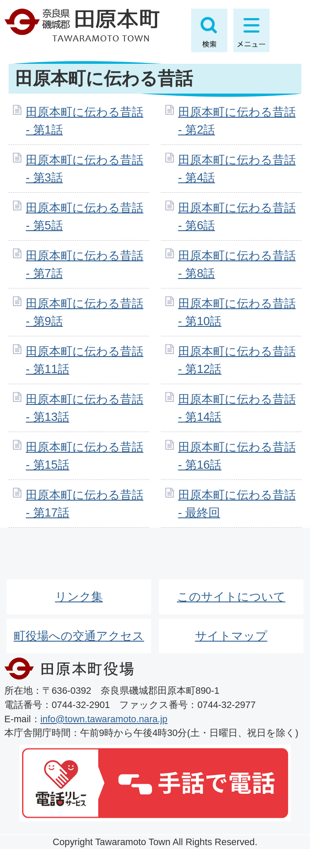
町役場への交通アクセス (79, 635)
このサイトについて (231, 596)
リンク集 (79, 596)
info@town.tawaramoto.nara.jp (103, 719)
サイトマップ (231, 635)
